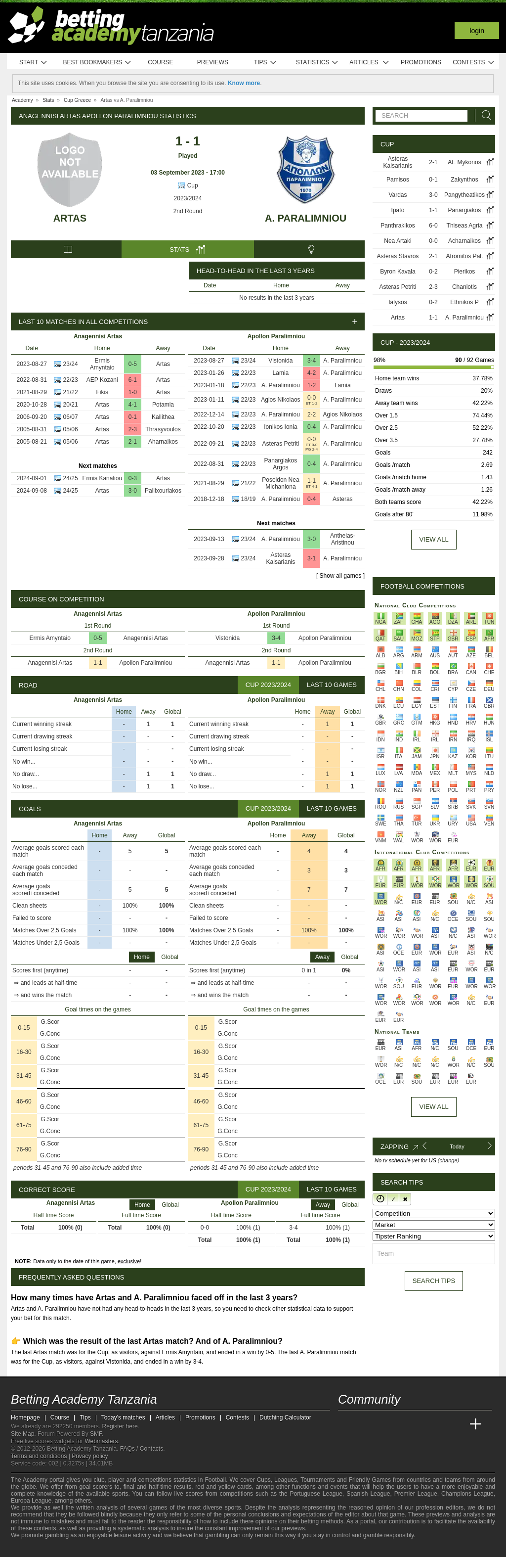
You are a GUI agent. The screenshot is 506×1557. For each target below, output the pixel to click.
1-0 (132, 392)
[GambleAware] (36, 1548)
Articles (369, 62)
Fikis (102, 392)
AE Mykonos (464, 162)
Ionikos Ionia (280, 426)
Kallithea (163, 416)
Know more (244, 83)
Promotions (421, 62)
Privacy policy (90, 1456)
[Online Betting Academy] (401, 1424)
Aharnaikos (163, 441)
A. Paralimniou (305, 218)
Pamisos (397, 179)
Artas (69, 218)
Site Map (22, 1433)
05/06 (70, 429)
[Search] (484, 115)
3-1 (311, 558)
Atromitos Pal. (464, 256)
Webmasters (101, 1441)
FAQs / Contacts (141, 1448)
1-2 (311, 385)
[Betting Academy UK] (457, 1424)
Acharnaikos (464, 240)
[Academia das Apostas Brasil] (383, 1424)
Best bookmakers (97, 62)
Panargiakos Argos (280, 464)
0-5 (132, 364)
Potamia (163, 404)
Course (160, 62)
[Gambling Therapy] (107, 1548)
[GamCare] (94, 1548)
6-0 (433, 225)
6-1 (132, 379)
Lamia (281, 372)
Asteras (343, 499)
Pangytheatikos (464, 194)
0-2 (433, 271)
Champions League (467, 1493)
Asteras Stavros (398, 256)
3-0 (132, 490)
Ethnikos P (464, 302)
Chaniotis (464, 286)
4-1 (132, 404)
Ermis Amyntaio (102, 364)
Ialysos (397, 302)
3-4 (311, 360)
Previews (212, 62)
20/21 (70, 404)
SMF (96, 1433)
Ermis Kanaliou (102, 478)
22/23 (70, 379)
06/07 (70, 416)
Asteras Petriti (280, 443)
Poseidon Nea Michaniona (280, 483)
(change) (448, 1160)
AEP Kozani (102, 379)
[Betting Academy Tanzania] (346, 1424)
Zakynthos (464, 179)
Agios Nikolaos (280, 399)
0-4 (311, 426)
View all (433, 539)
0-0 (311, 397)
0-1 (132, 416)
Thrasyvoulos (162, 429)
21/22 (70, 392)
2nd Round (188, 211)
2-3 (132, 429)
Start (33, 62)
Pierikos (464, 271)
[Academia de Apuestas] (420, 1424)
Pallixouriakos (163, 490)
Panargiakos (464, 210)
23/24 (70, 364)
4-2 (311, 372)
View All (433, 1106)
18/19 (248, 499)
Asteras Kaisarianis (280, 558)
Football (215, 1479)
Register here (120, 1426)
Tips (265, 62)
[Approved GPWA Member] (75, 1548)
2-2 (311, 414)
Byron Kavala (397, 271)
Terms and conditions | (41, 1456)
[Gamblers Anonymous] (121, 1548)
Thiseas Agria (465, 225)
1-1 (311, 480)
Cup (187, 185)
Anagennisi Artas (146, 638)
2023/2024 (188, 198)
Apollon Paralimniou (145, 662)
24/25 (70, 478)
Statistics (317, 62)
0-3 (132, 478)
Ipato (398, 210)
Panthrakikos (397, 225)
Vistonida (280, 360)
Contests (474, 62)
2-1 (132, 441)
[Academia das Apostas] (364, 1424)
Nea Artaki (397, 240)
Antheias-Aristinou (342, 539)
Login (476, 31)
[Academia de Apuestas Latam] (438, 1424)
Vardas (397, 194)
